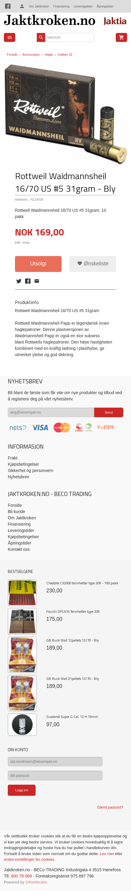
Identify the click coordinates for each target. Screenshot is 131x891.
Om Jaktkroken (39, 6)
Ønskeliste (93, 264)
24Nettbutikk (36, 882)
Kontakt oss (19, 549)
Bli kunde (16, 511)
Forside (12, 54)
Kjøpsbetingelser (23, 464)
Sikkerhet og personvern (30, 470)
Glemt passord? (110, 807)
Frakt (12, 458)
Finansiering (61, 6)
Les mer (107, 853)
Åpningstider (105, 6)
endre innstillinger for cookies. (29, 859)
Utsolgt (38, 264)
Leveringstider (83, 6)
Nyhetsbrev (18, 476)
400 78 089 (21, 876)
